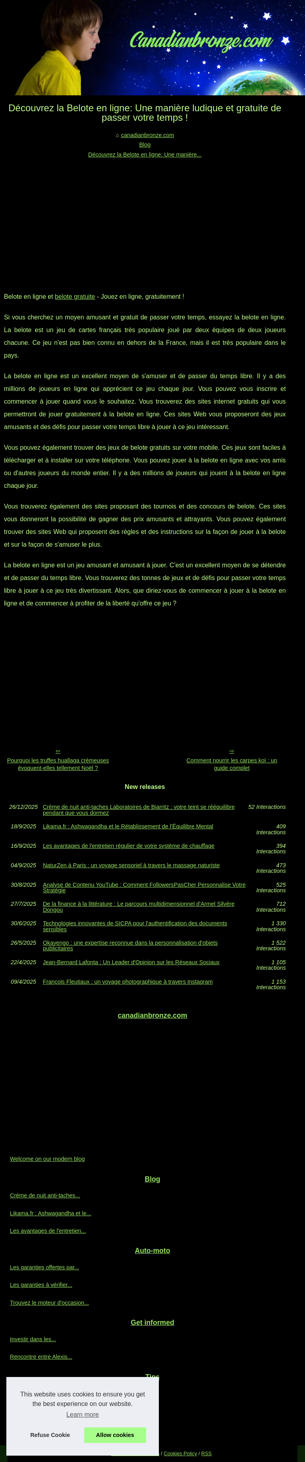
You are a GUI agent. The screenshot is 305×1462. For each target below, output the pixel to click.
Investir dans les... (33, 1339)
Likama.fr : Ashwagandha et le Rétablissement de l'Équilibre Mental (128, 827)
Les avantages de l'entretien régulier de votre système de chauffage (128, 846)
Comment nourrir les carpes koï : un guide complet (231, 764)
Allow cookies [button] (115, 1435)
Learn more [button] (82, 1414)
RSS (206, 1453)
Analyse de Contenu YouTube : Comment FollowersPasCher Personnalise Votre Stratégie (144, 887)
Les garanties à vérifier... (41, 1285)
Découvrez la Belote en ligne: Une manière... (145, 154)
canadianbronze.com (147, 135)
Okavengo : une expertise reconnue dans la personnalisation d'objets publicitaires (130, 945)
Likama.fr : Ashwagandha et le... (50, 1213)
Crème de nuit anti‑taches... (45, 1195)
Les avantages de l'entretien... (48, 1231)
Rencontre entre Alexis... (41, 1357)
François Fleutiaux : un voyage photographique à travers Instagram (128, 982)
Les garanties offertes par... (44, 1267)
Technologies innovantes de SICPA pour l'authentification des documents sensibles (135, 926)
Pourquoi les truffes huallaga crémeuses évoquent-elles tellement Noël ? (58, 764)
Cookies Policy (180, 1453)
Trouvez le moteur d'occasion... (49, 1303)
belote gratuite (75, 296)
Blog (145, 144)
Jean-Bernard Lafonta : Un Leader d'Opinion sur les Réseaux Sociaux (131, 962)
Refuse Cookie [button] (50, 1435)
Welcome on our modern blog (47, 1159)
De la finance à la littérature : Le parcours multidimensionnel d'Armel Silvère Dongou (139, 907)
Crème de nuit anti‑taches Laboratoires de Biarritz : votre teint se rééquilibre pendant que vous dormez (139, 810)
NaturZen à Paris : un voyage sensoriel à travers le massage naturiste (131, 865)
